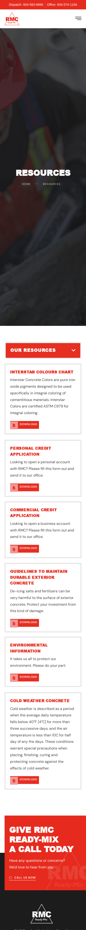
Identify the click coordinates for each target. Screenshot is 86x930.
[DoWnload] (14, 475)
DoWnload (28, 474)
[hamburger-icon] (78, 19)
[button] (73, 350)
